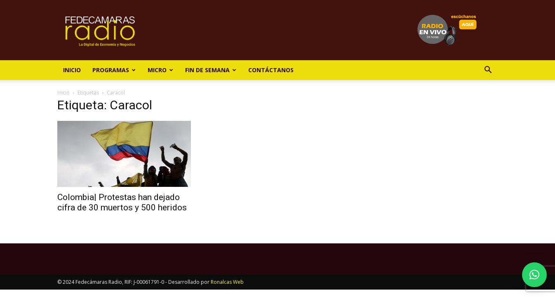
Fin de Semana (210, 70)
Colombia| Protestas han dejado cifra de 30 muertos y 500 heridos (122, 202)
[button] (488, 71)
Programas (114, 70)
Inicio (72, 70)
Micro (160, 70)
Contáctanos (271, 70)
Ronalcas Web (227, 281)
